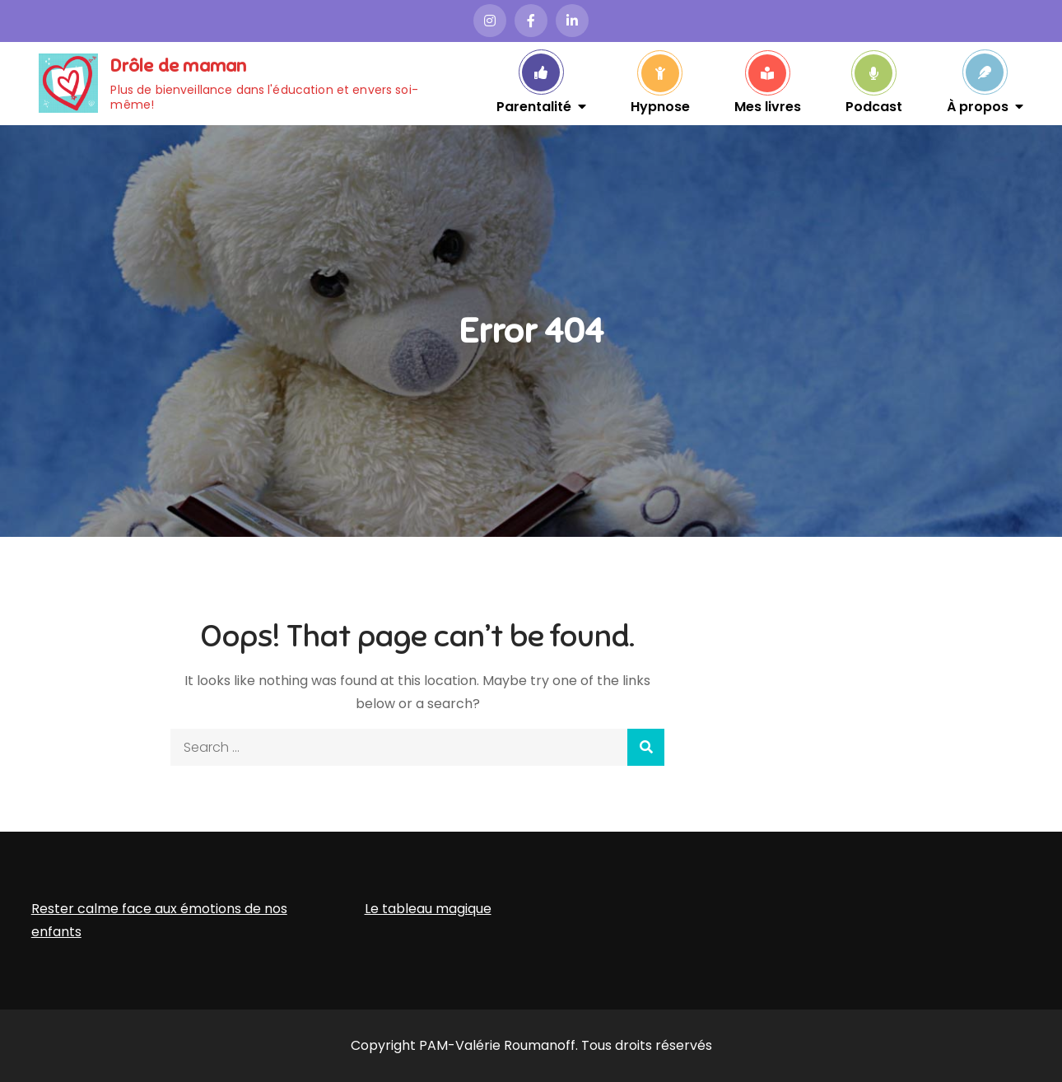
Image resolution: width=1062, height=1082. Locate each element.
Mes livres (767, 105)
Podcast (873, 105)
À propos (977, 105)
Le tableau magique (428, 908)
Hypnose (660, 105)
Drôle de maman (178, 65)
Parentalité (533, 105)
